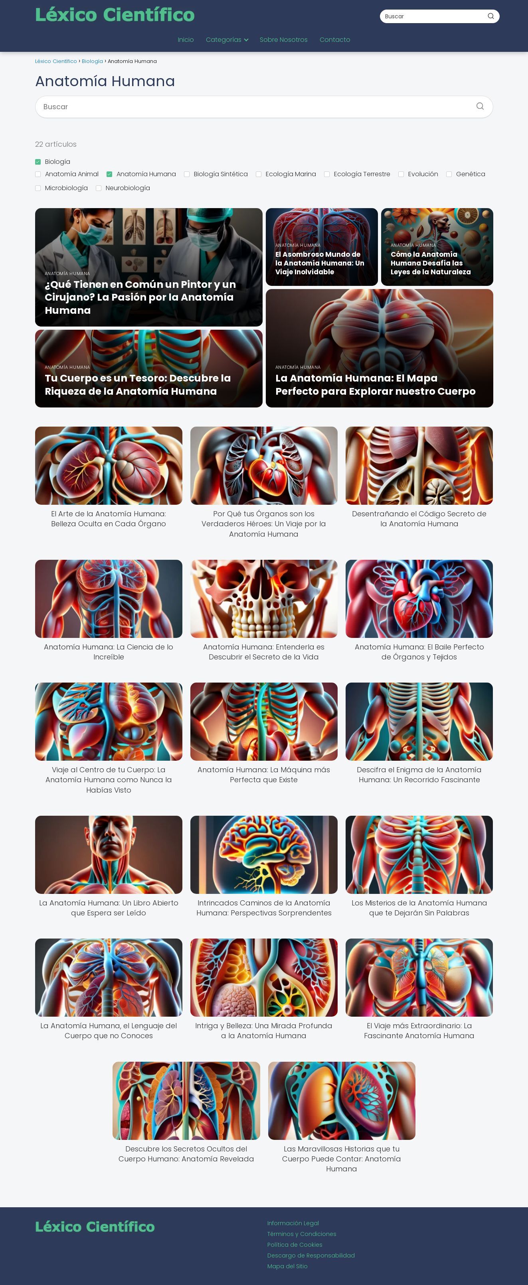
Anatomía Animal (67, 174)
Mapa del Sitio (287, 1266)
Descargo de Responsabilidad (311, 1255)
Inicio (186, 39)
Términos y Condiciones (301, 1234)
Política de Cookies (294, 1245)
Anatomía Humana (141, 174)
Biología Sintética (216, 174)
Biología (52, 161)
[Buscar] (491, 16)
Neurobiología (123, 188)
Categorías (223, 39)
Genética (465, 174)
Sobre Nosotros (284, 39)
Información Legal (293, 1223)
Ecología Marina (286, 174)
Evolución (418, 174)
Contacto (335, 39)
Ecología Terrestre (357, 174)
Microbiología (61, 188)
